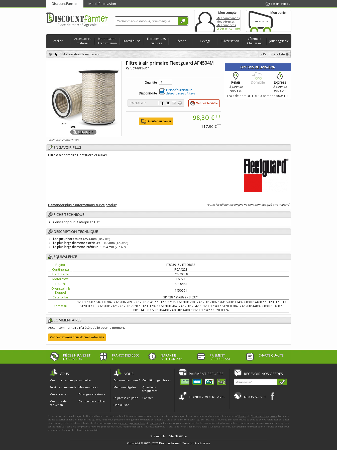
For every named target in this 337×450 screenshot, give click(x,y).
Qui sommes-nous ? (127, 380)
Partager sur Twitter (168, 103)
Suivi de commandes (64, 387)
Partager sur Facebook (162, 103)
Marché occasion (102, 3)
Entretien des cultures (156, 41)
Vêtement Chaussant (254, 41)
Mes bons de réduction (58, 403)
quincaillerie (138, 423)
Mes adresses (225, 21)
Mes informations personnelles (70, 380)
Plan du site (121, 405)
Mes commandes (228, 18)
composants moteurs (88, 426)
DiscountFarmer (64, 3)
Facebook (272, 396)
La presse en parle (126, 398)
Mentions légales (125, 387)
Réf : (129, 68)
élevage (242, 416)
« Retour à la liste (273, 54)
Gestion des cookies (91, 401)
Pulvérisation (230, 41)
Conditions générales (156, 380)
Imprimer (180, 103)
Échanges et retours (91, 394)
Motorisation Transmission (107, 41)
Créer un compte (228, 28)
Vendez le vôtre (207, 103)
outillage (155, 423)
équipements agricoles (264, 416)
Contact (147, 398)
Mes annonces (226, 25)
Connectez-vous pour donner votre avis (77, 337)
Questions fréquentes (149, 389)
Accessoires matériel (82, 41)
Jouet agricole (279, 41)
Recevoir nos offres (263, 373)
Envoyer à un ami (174, 103)
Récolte (181, 41)
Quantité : (151, 83)
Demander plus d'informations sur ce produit (82, 205)
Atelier (58, 41)
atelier (124, 423)
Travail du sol (131, 41)
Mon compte (205, 21)
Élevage (205, 41)
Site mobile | (168, 436)
